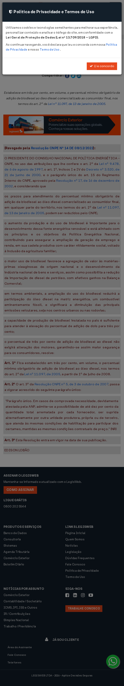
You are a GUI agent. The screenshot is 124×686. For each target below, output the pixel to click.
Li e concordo (102, 66)
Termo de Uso (50, 49)
